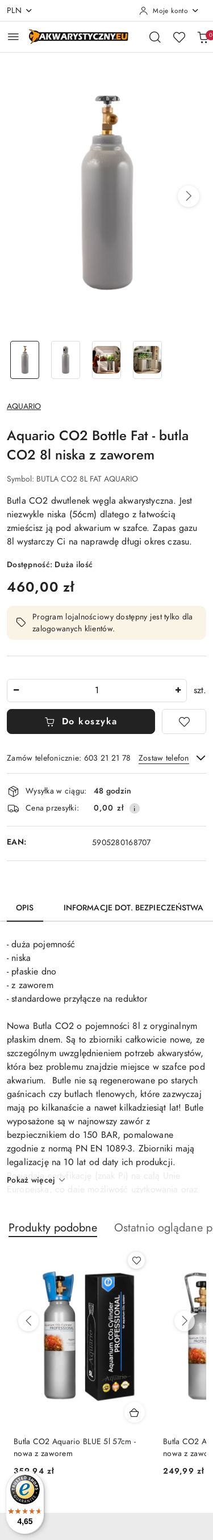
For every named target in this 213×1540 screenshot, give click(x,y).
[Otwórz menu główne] (13, 36)
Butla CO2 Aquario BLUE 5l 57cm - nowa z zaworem (75, 1447)
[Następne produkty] (184, 1321)
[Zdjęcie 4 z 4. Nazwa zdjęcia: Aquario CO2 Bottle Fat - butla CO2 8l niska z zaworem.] (147, 360)
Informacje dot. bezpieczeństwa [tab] (133, 907)
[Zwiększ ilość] (177, 691)
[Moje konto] (169, 10)
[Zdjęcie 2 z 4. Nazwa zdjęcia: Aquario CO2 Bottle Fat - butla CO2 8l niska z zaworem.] (66, 360)
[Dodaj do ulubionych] (184, 721)
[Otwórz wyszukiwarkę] (155, 37)
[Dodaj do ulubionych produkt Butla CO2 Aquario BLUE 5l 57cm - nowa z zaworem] (136, 1260)
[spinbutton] (97, 691)
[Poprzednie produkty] (28, 1321)
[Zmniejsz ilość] (15, 691)
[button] (188, 196)
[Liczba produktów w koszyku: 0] (203, 37)
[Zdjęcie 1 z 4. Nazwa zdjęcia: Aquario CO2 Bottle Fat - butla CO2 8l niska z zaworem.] (25, 360)
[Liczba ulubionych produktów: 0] (179, 37)
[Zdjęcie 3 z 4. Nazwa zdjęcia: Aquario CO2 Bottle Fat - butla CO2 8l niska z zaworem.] (107, 360)
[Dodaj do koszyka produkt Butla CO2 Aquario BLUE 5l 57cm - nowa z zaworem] (134, 1412)
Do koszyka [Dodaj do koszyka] (81, 721)
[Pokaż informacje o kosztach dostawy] (134, 808)
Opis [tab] (25, 907)
